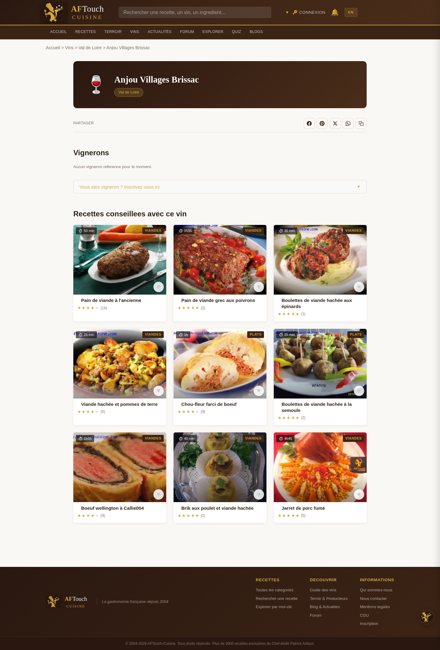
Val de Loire (90, 47)
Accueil (58, 32)
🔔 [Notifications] (335, 12)
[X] (337, 123)
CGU (364, 614)
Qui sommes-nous (376, 589)
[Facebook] (312, 123)
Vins (134, 32)
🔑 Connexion (308, 12)
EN (351, 12)
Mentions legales (375, 606)
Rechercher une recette (277, 598)
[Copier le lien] (361, 123)
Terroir (113, 32)
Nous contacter (373, 598)
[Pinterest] (324, 123)
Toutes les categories (274, 589)
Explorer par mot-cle (274, 606)
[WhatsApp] (349, 123)
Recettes (85, 32)
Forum (187, 32)
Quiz (236, 32)
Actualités (159, 32)
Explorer (213, 32)
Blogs (256, 32)
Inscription (369, 623)
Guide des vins (323, 589)
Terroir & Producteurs (329, 598)
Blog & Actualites (325, 606)
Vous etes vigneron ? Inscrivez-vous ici (220, 186)
